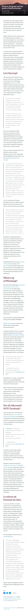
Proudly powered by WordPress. (10, 607)
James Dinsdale (6, 609)
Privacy (14, 596)
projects (5, 265)
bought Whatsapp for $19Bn (15, 335)
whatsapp (5, 600)
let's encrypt (17, 598)
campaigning (5, 598)
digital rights (11, 598)
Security (14, 599)
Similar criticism (8, 323)
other (18, 263)
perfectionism (6, 599)
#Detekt (9, 428)
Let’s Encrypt (14, 83)
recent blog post (8, 536)
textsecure (19, 599)
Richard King (5, 11)
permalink (15, 600)
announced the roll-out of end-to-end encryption (14, 286)
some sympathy (15, 90)
